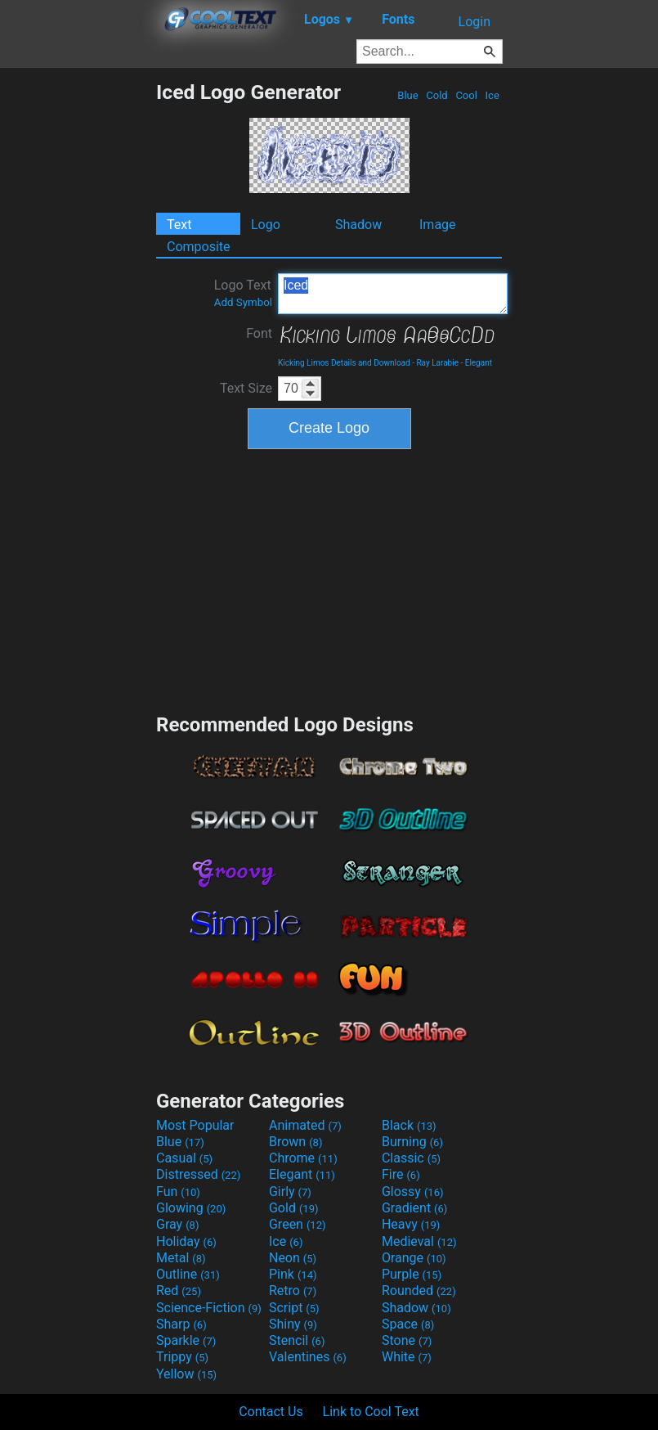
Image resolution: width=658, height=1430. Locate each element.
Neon (292, 1258)
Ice (492, 95)
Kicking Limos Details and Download (344, 362)
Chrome (303, 1158)
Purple (411, 1274)
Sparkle (186, 1340)
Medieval (419, 1241)
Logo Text (243, 292)
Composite (199, 246)
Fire (401, 1174)
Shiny (293, 1324)
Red (178, 1290)
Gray (177, 1224)
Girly (290, 1191)
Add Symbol (243, 302)
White (407, 1357)
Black (409, 1125)
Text (179, 224)
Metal (181, 1258)
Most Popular (195, 1125)
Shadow (358, 224)
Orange (414, 1258)
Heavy (411, 1224)
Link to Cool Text (371, 1411)
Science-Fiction (209, 1307)
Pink (293, 1274)
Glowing (191, 1208)
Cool (466, 95)
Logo (265, 224)
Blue (408, 95)
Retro (292, 1290)
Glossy (413, 1191)
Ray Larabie (437, 362)
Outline (188, 1274)
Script (294, 1307)
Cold (436, 95)
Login (474, 21)
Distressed (198, 1174)
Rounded (419, 1290)
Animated (305, 1125)
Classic (411, 1158)
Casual (184, 1158)
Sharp (181, 1324)
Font (259, 333)
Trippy (182, 1357)
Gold (294, 1208)
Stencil (297, 1340)
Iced (393, 293)
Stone (407, 1340)
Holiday (186, 1241)
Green (297, 1224)
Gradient (414, 1208)
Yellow (186, 1374)
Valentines (308, 1357)
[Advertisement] (77, 325)
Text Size (246, 388)
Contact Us (271, 1411)
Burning (412, 1141)
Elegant (478, 362)
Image (437, 224)
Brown (295, 1141)
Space (408, 1324)
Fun (178, 1191)
